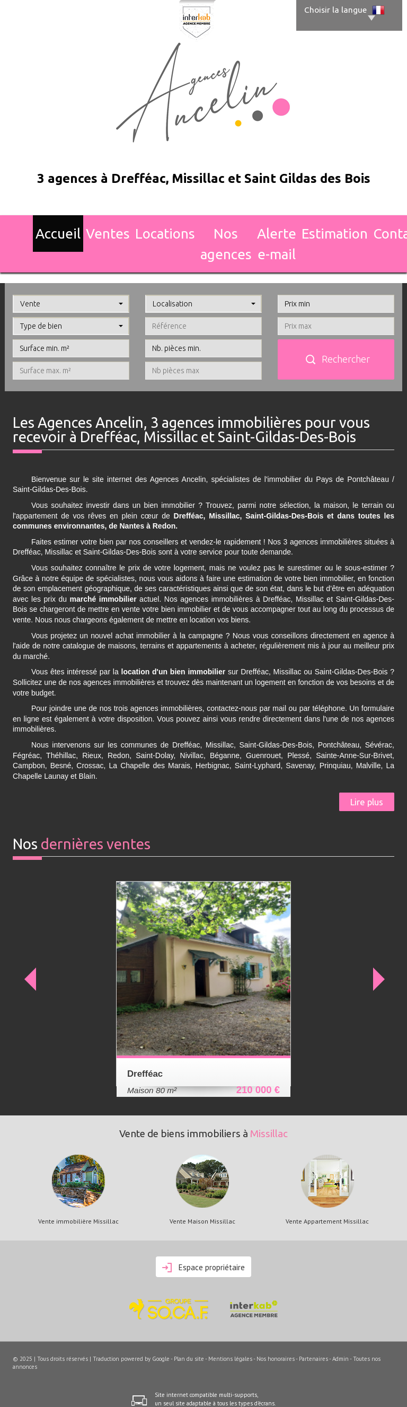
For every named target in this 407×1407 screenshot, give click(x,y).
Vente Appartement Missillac (327, 1191)
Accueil (36, 228)
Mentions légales (230, 1328)
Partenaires (313, 1328)
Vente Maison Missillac (202, 1191)
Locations (132, 228)
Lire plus (366, 772)
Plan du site (189, 1328)
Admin (340, 1328)
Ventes (82, 228)
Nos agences (192, 228)
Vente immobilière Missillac (78, 1191)
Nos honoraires (275, 1328)
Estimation (317, 228)
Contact (370, 228)
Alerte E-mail (256, 228)
